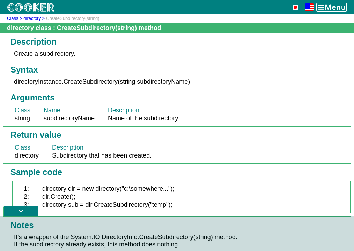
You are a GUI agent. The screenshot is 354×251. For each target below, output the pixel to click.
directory (32, 18)
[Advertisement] (177, 233)
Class (13, 18)
